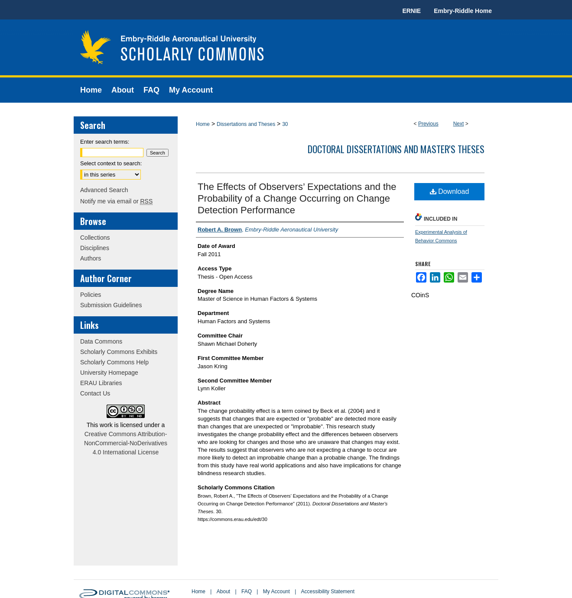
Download (449, 191)
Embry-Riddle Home (463, 10)
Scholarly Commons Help (114, 362)
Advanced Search (104, 189)
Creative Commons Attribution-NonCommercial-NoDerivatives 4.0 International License (125, 443)
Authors (90, 258)
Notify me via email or (116, 201)
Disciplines (94, 247)
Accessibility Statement (327, 591)
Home (203, 124)
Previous (428, 124)
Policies (90, 294)
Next (458, 124)
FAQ (246, 591)
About (223, 591)
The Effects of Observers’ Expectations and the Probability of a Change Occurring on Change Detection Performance (297, 198)
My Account (276, 591)
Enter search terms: (104, 141)
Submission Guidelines (111, 305)
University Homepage (109, 372)
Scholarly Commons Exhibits (118, 351)
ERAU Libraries (101, 382)
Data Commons (101, 341)
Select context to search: (111, 163)
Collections (95, 237)
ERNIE (411, 10)
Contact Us (95, 393)
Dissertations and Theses (246, 124)
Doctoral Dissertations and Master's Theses (396, 149)
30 (285, 124)
